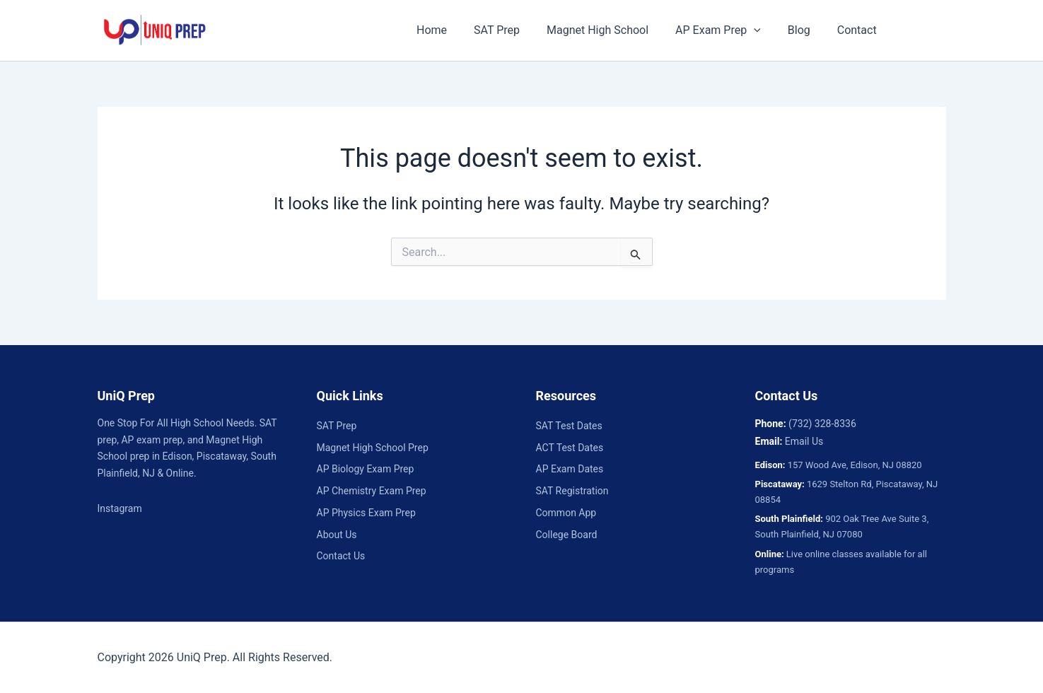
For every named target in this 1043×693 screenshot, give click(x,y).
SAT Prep (509, 30)
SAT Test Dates (569, 425)
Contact (853, 30)
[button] (758, 30)
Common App (566, 512)
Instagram (120, 508)
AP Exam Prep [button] (722, 30)
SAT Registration (572, 490)
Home (448, 30)
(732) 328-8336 (822, 423)
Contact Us (341, 555)
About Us (337, 534)
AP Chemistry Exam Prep (371, 490)
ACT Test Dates (570, 447)
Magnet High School (606, 30)
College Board (567, 534)
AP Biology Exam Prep (365, 468)
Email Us (804, 441)
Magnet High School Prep (373, 447)
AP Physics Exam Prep (366, 512)
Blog (799, 30)
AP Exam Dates (570, 468)
